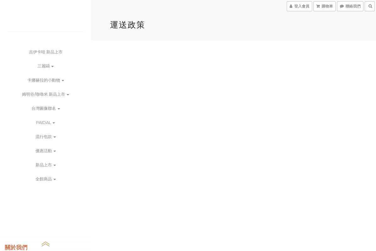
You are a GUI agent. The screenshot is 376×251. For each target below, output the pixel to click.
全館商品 (46, 178)
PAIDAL (45, 122)
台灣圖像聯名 (45, 108)
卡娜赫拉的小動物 (45, 80)
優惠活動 (46, 150)
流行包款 (46, 136)
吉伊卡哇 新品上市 (46, 51)
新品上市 (46, 164)
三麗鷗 (45, 65)
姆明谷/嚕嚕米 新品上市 (45, 94)
